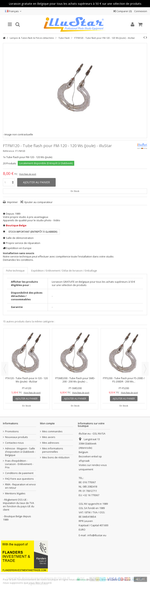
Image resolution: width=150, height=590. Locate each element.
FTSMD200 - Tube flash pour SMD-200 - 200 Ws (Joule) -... (75, 379)
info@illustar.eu (97, 535)
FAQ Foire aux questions (19, 478)
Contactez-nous (14, 442)
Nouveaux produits (16, 437)
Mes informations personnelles (52, 450)
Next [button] (145, 369)
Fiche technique (15, 270)
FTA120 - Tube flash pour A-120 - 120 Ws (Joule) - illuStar (26, 379)
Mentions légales (15, 493)
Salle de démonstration (20, 238)
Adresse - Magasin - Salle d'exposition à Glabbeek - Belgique (20, 452)
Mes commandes (52, 431)
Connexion (140, 11)
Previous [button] (4, 369)
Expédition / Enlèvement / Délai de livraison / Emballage (64, 270)
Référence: (9, 150)
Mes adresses (50, 442)
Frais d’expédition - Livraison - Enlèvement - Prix (19, 464)
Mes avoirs (48, 437)
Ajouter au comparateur (38, 202)
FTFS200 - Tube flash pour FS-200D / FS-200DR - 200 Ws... (124, 379)
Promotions (12, 431)
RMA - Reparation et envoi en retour (20, 486)
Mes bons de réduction (56, 457)
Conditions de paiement (19, 473)
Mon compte (47, 423)
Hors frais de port (27, 174)
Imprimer (12, 202)
